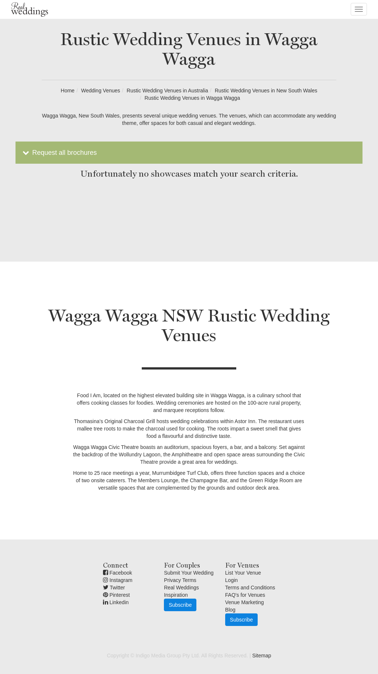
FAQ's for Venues (245, 595)
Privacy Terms (180, 580)
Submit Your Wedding (188, 573)
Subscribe (180, 605)
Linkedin (116, 602)
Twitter (114, 587)
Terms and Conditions (250, 587)
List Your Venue (243, 573)
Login (231, 580)
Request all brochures (59, 152)
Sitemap (261, 655)
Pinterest (116, 595)
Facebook (117, 573)
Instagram (118, 580)
